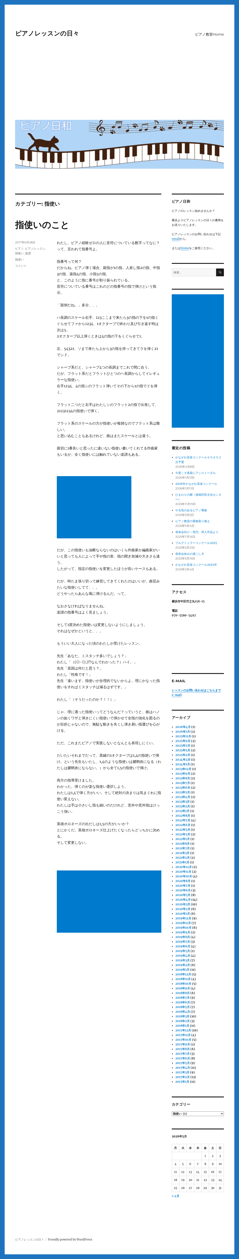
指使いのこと (42, 224)
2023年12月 (183, 769)
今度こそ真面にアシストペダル (195, 473)
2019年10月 (183, 928)
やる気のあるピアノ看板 (191, 510)
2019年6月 (182, 946)
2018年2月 (182, 1021)
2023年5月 (182, 792)
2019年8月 (182, 937)
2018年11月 (183, 979)
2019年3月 (182, 960)
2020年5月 (182, 895)
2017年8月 (182, 1049)
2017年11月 (183, 1035)
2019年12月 (183, 918)
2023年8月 (182, 778)
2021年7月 (182, 848)
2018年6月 (182, 1002)
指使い (19, 253)
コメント (21, 265)
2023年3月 (182, 802)
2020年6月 (183, 890)
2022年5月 (182, 830)
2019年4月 (182, 956)
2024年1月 (182, 764)
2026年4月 (183, 727)
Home (184, 248)
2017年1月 (182, 1082)
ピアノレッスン (35, 248)
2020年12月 (183, 867)
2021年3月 (182, 853)
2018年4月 (182, 1012)
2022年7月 (182, 820)
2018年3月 (182, 1016)
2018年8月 (182, 993)
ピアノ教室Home (209, 34)
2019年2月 (182, 965)
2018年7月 (182, 998)
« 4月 (175, 1196)
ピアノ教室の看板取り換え (192, 521)
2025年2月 (182, 755)
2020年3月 (182, 904)
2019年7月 (182, 942)
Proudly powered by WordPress (70, 1239)
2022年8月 (182, 816)
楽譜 (28, 253)
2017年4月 (182, 1068)
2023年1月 (182, 811)
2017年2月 (182, 1077)
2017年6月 (182, 1058)
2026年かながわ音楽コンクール (196, 484)
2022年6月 (182, 825)
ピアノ (19, 248)
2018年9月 (182, 988)
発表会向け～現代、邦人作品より (197, 532)
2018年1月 (182, 1026)
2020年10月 (183, 876)
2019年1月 (182, 970)
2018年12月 (183, 974)
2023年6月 (182, 788)
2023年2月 (182, 806)
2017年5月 (182, 1063)
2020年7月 (182, 886)
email (176, 239)
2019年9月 (182, 932)
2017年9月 (182, 1044)
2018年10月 (183, 984)
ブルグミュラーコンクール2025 (196, 543)
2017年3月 (182, 1072)
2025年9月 (182, 741)
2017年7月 (182, 1054)
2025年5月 (182, 750)
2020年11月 (183, 872)
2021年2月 (182, 858)
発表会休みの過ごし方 (189, 554)
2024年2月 (182, 760)
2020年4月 (183, 900)
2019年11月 (183, 923)
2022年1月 (182, 839)
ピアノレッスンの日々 (47, 33)
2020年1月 (182, 914)
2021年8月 (182, 844)
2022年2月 (182, 834)
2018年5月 (182, 1007)
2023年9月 (182, 774)
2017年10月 (183, 1040)
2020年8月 (182, 881)
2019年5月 (182, 951)
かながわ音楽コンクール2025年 (196, 565)
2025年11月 (183, 736)
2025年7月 (182, 746)
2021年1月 (182, 862)
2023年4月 (182, 797)
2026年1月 (182, 732)
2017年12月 (183, 1030)
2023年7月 (182, 783)
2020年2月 (182, 909)
